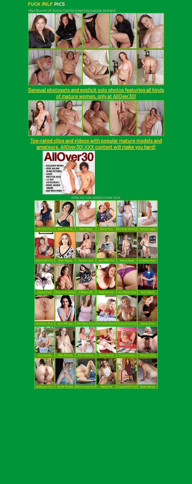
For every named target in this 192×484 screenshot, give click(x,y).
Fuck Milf (46, 4)
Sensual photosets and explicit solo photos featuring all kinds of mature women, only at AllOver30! (96, 93)
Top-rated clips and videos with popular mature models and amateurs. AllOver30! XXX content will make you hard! (96, 143)
